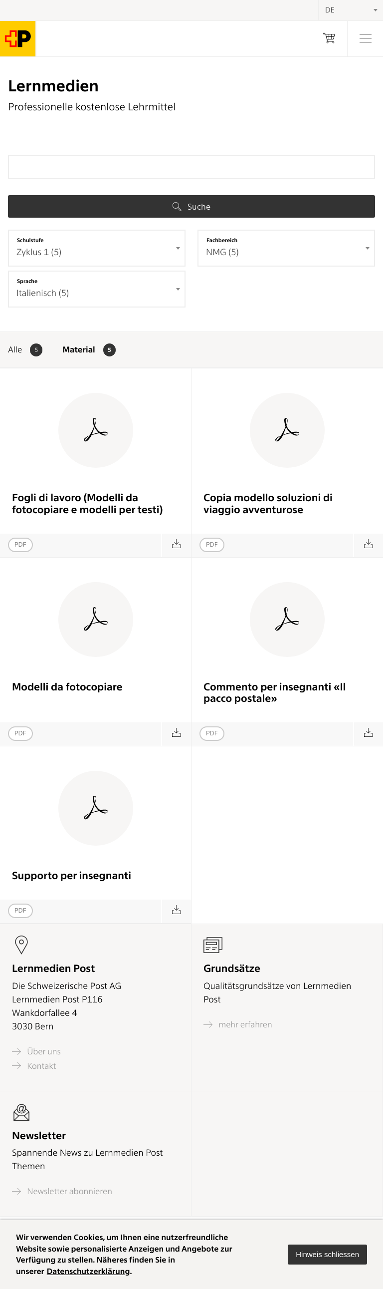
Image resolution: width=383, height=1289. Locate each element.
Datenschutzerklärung (88, 1271)
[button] (327, 1255)
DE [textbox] (330, 9)
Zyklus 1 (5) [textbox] (38, 252)
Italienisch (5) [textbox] (42, 293)
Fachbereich (221, 240)
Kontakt (34, 1065)
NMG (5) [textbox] (222, 252)
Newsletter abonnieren (62, 1191)
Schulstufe (30, 240)
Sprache (27, 281)
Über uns (36, 1051)
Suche (191, 207)
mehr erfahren (237, 1024)
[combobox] (97, 248)
